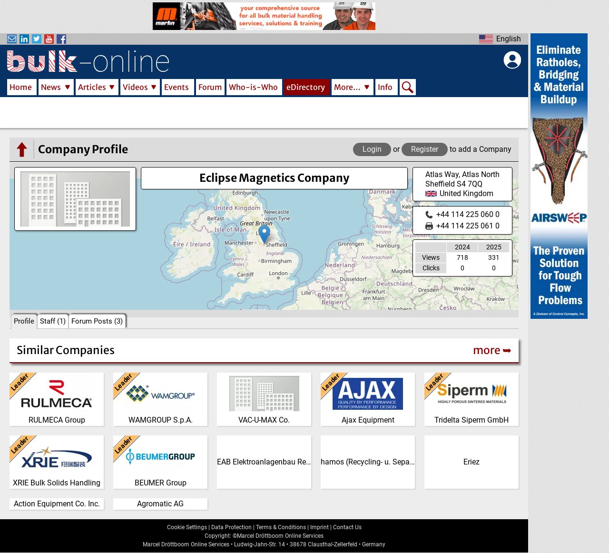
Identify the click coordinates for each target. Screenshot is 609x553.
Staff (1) (53, 321)
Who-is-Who (253, 87)
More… (347, 87)
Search (408, 88)
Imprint (319, 527)
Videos (135, 87)
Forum (210, 87)
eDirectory (305, 87)
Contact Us (347, 527)
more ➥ (492, 350)
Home (21, 87)
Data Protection (231, 527)
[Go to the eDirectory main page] (21, 149)
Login (372, 149)
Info (385, 87)
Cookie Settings (187, 527)
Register (424, 149)
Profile (24, 321)
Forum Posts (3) (97, 321)
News (51, 87)
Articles (92, 87)
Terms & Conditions (281, 527)
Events (176, 87)
